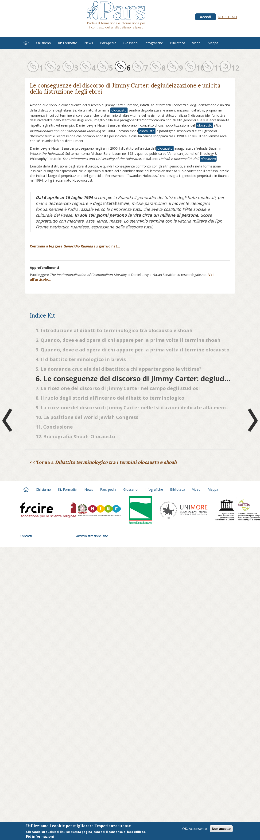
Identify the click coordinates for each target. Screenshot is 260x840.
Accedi (205, 17)
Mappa (213, 43)
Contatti (26, 536)
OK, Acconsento (194, 828)
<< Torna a (103, 462)
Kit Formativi (67, 43)
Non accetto (221, 829)
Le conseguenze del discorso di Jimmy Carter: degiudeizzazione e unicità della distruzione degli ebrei (125, 88)
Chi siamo (43, 43)
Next (252, 420)
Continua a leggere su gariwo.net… (75, 246)
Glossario (130, 43)
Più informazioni (40, 836)
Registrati (227, 17)
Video (196, 43)
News (88, 43)
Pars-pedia (108, 43)
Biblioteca (177, 43)
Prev (8, 420)
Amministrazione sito (92, 536)
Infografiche (154, 43)
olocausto (119, 110)
